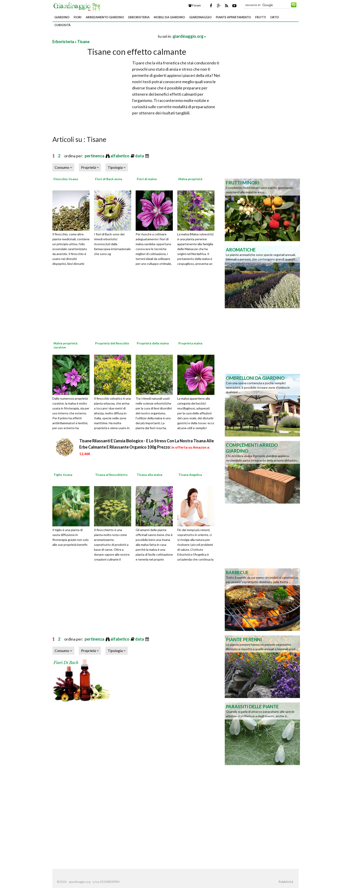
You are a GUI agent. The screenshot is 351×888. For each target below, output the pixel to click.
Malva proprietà (190, 179)
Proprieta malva (190, 343)
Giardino (61, 17)
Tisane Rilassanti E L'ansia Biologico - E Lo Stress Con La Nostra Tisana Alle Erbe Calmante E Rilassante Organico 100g (146, 447)
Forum (194, 5)
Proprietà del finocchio (112, 343)
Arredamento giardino (105, 17)
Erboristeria (139, 17)
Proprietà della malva (153, 343)
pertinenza (95, 155)
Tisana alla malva (149, 475)
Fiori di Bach (66, 662)
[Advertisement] (104, 36)
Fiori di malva (147, 179)
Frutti (260, 17)
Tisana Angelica (190, 475)
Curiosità (62, 25)
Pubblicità (286, 882)
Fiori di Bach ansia (108, 179)
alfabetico (120, 155)
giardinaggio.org (188, 36)
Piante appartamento (233, 17)
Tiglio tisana (63, 475)
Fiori (77, 17)
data (140, 155)
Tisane (83, 41)
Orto (274, 17)
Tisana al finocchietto (111, 475)
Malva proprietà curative (65, 345)
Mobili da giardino (169, 17)
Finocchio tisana (66, 179)
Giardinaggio (200, 17)
